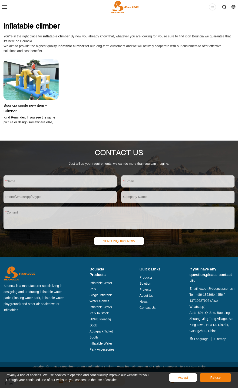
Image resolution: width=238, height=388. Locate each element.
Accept (183, 377)
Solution (145, 283)
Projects (145, 289)
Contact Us (147, 307)
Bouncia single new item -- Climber (25, 108)
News (143, 301)
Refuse (215, 377)
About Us (146, 295)
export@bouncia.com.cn (217, 288)
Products (145, 277)
